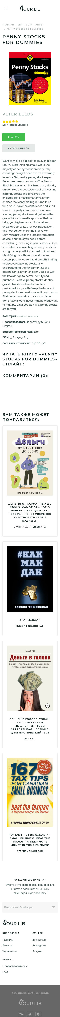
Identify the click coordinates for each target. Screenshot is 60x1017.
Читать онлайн (18, 148)
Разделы (7, 939)
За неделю (39, 945)
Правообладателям (14, 966)
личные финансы (30, 25)
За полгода (39, 939)
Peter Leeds (17, 114)
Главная (8, 25)
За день (37, 951)
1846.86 (35, 343)
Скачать (13, 137)
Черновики (9, 951)
